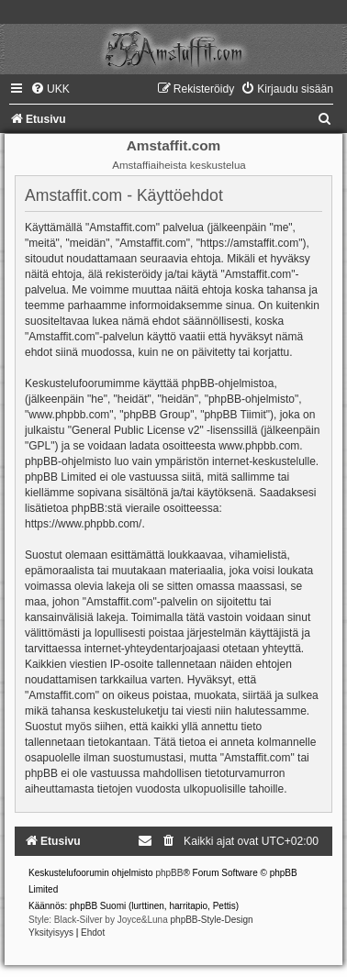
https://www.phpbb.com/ (83, 523)
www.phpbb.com (258, 445)
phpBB (169, 873)
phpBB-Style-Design (212, 920)
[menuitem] (50, 89)
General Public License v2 (135, 430)
